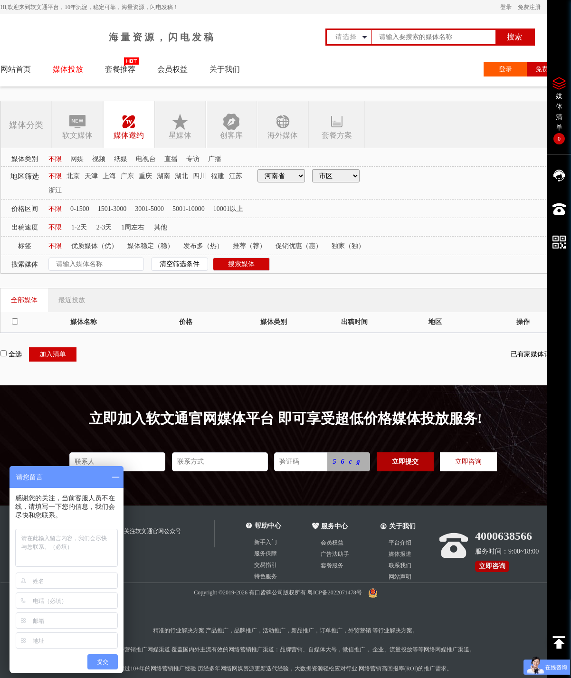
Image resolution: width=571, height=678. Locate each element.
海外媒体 (282, 126)
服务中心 (330, 526)
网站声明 (400, 576)
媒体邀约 (129, 126)
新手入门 (265, 542)
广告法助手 (335, 554)
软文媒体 (77, 126)
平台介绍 (400, 542)
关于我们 (224, 69)
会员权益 (172, 69)
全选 (11, 354)
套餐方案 (336, 126)
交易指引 (265, 565)
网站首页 (15, 69)
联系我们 (400, 565)
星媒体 (180, 126)
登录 (506, 7)
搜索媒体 (241, 263)
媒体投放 (68, 69)
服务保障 (265, 553)
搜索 (514, 37)
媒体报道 (400, 554)
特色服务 (265, 576)
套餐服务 (332, 565)
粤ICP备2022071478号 (335, 592)
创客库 (231, 126)
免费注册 (529, 7)
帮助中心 (268, 525)
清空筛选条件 (180, 263)
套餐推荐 (120, 69)
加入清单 (52, 354)
